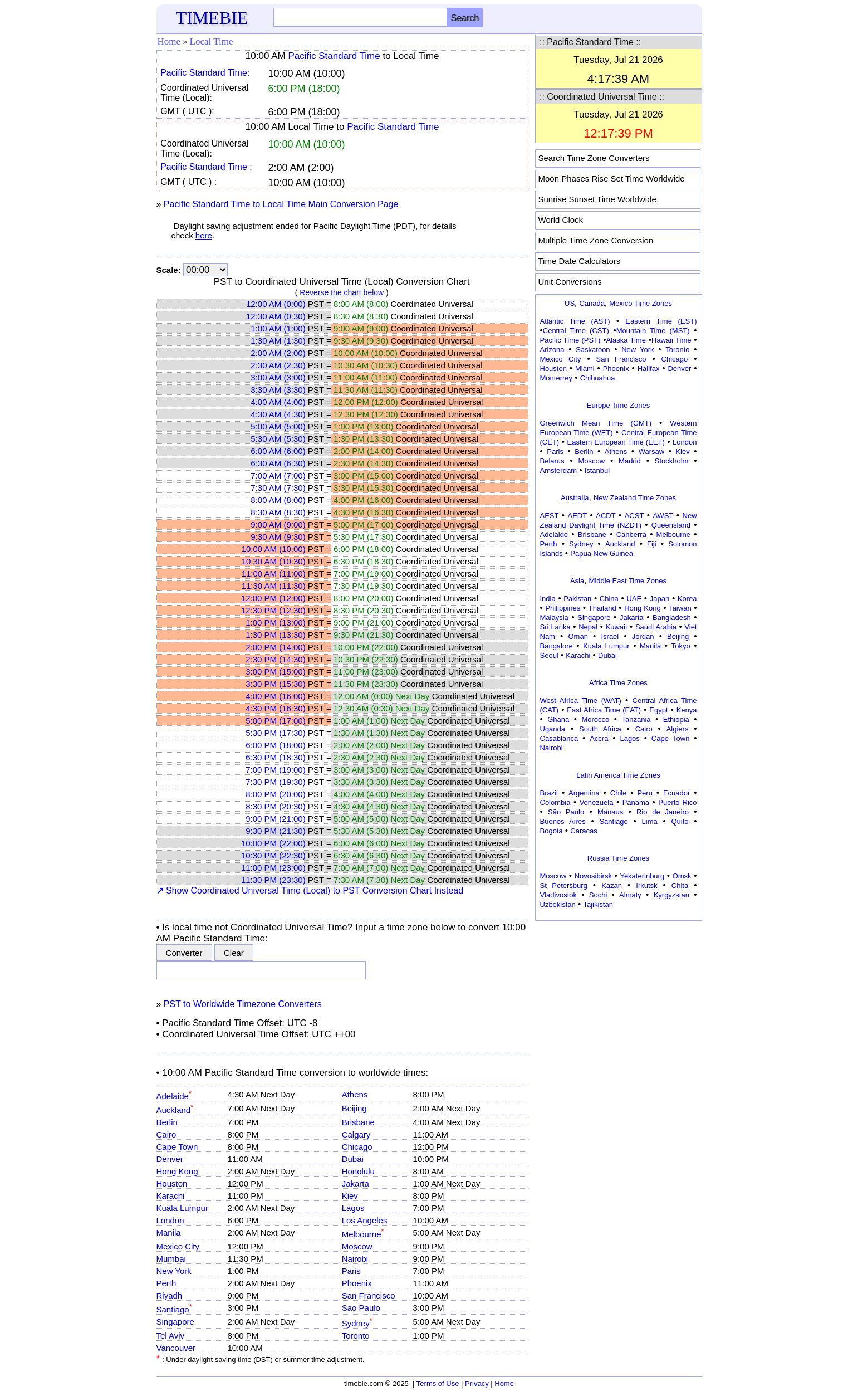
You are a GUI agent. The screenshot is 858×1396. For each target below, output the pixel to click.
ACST (634, 515)
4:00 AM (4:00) (278, 402)
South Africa (600, 729)
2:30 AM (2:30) (278, 365)
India (548, 598)
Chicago (357, 1146)
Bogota (551, 831)
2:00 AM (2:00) (278, 353)
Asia (577, 581)
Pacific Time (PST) (570, 340)
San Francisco (368, 1295)
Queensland (670, 525)
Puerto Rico (677, 802)
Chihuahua (597, 378)
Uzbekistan (558, 904)
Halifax (649, 368)
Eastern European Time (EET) (616, 442)
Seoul (549, 655)
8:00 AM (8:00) (278, 500)
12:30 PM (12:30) (273, 610)
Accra (599, 738)
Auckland (175, 1110)
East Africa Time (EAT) (604, 710)
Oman (578, 636)
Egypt (658, 710)
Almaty (630, 895)
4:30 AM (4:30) (278, 414)
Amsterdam (558, 470)
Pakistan (577, 598)
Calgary (356, 1134)
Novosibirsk (593, 876)
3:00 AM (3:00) (278, 377)
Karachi (170, 1195)
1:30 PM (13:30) (276, 635)
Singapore (175, 1321)
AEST (549, 515)
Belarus (552, 461)
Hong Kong (177, 1171)
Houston (172, 1183)
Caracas (583, 831)
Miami (585, 368)
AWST (663, 515)
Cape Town (177, 1146)
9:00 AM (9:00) (278, 524)
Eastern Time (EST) (661, 321)
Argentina (584, 793)
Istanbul (597, 470)
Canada (592, 303)
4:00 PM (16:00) (276, 696)
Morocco (595, 719)
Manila (168, 1232)
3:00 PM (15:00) (276, 671)
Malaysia (554, 617)
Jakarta (355, 1183)
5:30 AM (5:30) (278, 438)
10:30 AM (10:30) (274, 561)
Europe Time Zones (618, 405)
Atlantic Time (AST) (575, 321)
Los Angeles (365, 1220)
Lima (650, 821)
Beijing (354, 1108)
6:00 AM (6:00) (278, 451)
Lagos (353, 1208)
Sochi (598, 895)
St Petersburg (563, 885)
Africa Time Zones (618, 683)
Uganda (553, 729)
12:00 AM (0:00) (276, 304)
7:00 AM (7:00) (278, 475)
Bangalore (556, 646)
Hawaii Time (671, 340)
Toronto (356, 1335)
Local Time (211, 41)
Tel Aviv (170, 1335)
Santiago (174, 1309)
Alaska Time (625, 340)
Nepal (587, 627)
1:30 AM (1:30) (278, 340)
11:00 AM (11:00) (274, 573)
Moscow (357, 1246)
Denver (169, 1159)
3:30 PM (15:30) (276, 684)
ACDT (605, 515)
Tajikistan (597, 904)
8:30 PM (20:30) (276, 806)
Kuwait (616, 627)
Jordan (643, 636)
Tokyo (680, 646)
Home (169, 41)
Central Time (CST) (576, 330)
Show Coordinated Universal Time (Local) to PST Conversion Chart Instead (310, 890)
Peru (644, 793)
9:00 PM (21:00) (276, 818)
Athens (355, 1094)
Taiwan (680, 608)
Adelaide (174, 1096)
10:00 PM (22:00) (273, 843)
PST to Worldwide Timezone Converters (243, 1004)
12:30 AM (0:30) (276, 316)
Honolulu (358, 1171)
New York (174, 1271)
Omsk (682, 876)
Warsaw (651, 451)
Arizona (552, 349)
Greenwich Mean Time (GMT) (596, 423)
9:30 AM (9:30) (278, 536)
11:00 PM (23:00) (273, 867)
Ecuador (676, 793)
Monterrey (556, 378)
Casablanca (559, 738)
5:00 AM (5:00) (278, 426)
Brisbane (358, 1122)
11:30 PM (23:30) (273, 880)
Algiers (677, 729)
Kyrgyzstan (671, 895)
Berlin (167, 1122)
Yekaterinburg (642, 876)
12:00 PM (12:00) (273, 598)
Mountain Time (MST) (653, 330)
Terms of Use (437, 1383)
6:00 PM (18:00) (276, 745)
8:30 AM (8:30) (278, 512)
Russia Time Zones (618, 858)
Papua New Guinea (601, 553)
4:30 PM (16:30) (276, 708)
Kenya (686, 710)
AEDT (577, 515)
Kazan (611, 885)
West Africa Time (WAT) (580, 700)
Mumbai (171, 1258)
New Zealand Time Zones (635, 498)
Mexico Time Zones (640, 303)
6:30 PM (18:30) (276, 757)
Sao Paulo (361, 1307)
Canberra (631, 534)
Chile (618, 793)
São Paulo (566, 812)
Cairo (166, 1134)
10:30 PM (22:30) (273, 855)
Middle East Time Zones (627, 581)
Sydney (357, 1323)
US (570, 303)
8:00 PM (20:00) (276, 794)
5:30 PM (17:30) (276, 733)
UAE (633, 598)
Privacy (477, 1383)
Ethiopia (676, 719)
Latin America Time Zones (618, 775)
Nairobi (355, 1258)
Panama (635, 802)
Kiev (350, 1195)
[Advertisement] (618, 993)
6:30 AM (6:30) (278, 463)
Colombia (555, 802)
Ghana (558, 719)
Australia (575, 498)
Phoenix (357, 1283)
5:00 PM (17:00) (276, 720)
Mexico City (178, 1246)
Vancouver (176, 1348)
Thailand (602, 608)
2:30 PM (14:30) (276, 659)
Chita (679, 885)
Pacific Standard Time (334, 56)
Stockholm (672, 461)
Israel (610, 636)
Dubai (353, 1159)
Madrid (630, 461)
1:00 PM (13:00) (276, 622)
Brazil (549, 793)
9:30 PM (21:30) (276, 831)
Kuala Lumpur (182, 1208)
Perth (166, 1283)
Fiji (651, 544)
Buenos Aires (563, 821)
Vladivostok (558, 895)
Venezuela (597, 802)
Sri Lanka (555, 627)
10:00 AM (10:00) (274, 549)
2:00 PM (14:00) (276, 647)
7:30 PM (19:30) (276, 782)
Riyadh (169, 1295)
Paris (351, 1271)
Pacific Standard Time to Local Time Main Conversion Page (281, 204)
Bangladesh (672, 617)
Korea (687, 598)
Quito (679, 821)
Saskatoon (593, 349)
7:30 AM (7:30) (278, 487)
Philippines (562, 608)
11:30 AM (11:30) (274, 585)
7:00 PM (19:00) (276, 769)
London (170, 1220)
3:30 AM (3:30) (278, 389)
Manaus (610, 812)
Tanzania (636, 719)
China (609, 598)
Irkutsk (646, 885)
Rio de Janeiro (662, 812)
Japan (659, 598)
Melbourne (363, 1234)
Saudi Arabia (655, 627)
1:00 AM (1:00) (278, 328)
